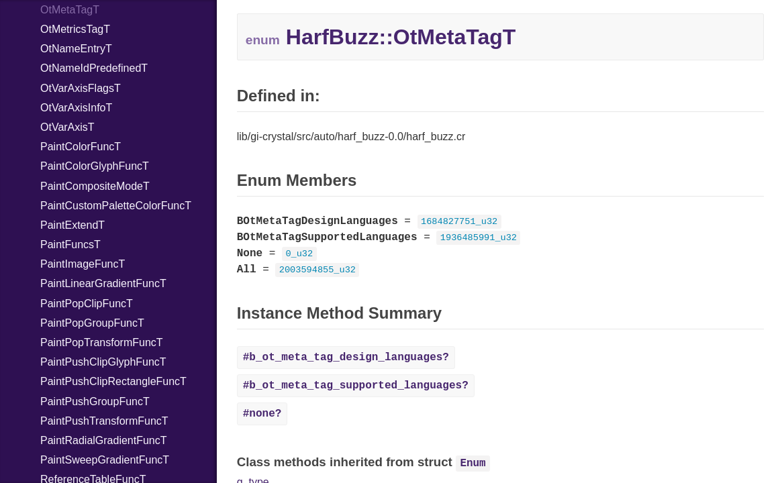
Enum (472, 464)
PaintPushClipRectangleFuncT (113, 381)
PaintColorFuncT (80, 146)
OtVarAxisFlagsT (80, 88)
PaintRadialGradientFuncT (103, 440)
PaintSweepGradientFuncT (104, 460)
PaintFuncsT (70, 244)
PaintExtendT (72, 225)
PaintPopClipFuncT (86, 303)
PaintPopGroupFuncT (92, 323)
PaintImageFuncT (82, 264)
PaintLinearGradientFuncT (103, 283)
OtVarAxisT (67, 127)
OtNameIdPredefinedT (94, 68)
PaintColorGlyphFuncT (94, 166)
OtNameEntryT (76, 48)
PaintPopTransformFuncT (101, 342)
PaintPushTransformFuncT (104, 421)
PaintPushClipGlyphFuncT (103, 362)
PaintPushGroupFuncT (95, 401)
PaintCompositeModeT (95, 186)
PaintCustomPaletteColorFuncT (115, 205)
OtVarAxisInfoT (76, 107)
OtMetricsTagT (75, 29)
